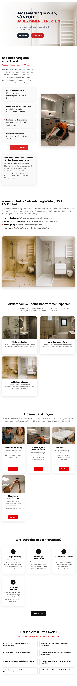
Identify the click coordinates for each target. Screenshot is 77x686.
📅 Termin (23, 35)
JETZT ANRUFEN (19, 147)
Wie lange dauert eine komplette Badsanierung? (15, 644)
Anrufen (13, 469)
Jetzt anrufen (38, 614)
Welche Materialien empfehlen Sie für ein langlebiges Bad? (56, 662)
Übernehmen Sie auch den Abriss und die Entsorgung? (56, 653)
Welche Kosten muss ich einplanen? (17, 652)
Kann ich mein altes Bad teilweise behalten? (20, 661)
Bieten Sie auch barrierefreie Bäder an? (56, 670)
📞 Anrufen (37, 35)
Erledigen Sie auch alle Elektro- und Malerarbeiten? (16, 671)
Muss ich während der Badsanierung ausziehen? (54, 644)
